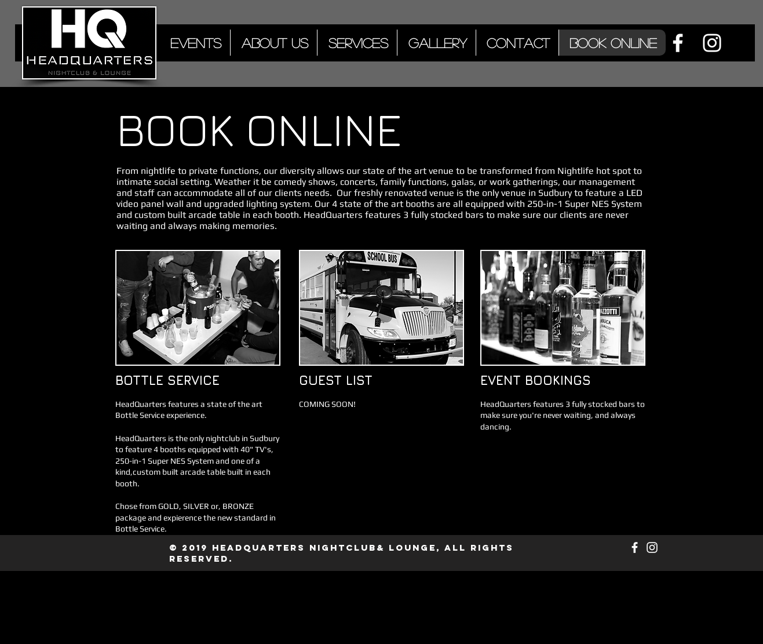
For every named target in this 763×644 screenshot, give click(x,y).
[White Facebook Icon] (678, 43)
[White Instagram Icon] (712, 43)
